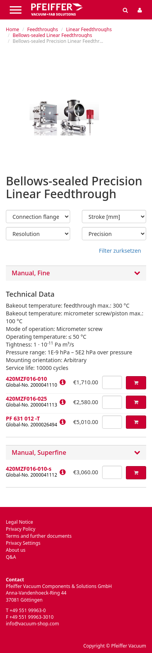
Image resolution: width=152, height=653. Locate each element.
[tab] (76, 273)
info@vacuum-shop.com (32, 623)
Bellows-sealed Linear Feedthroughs (52, 35)
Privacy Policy (20, 529)
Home (12, 29)
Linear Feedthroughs (88, 29)
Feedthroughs (42, 29)
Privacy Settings (23, 543)
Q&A (11, 557)
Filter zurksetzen (120, 250)
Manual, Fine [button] (76, 273)
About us (15, 550)
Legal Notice (19, 522)
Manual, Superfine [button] (76, 452)
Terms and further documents (39, 536)
